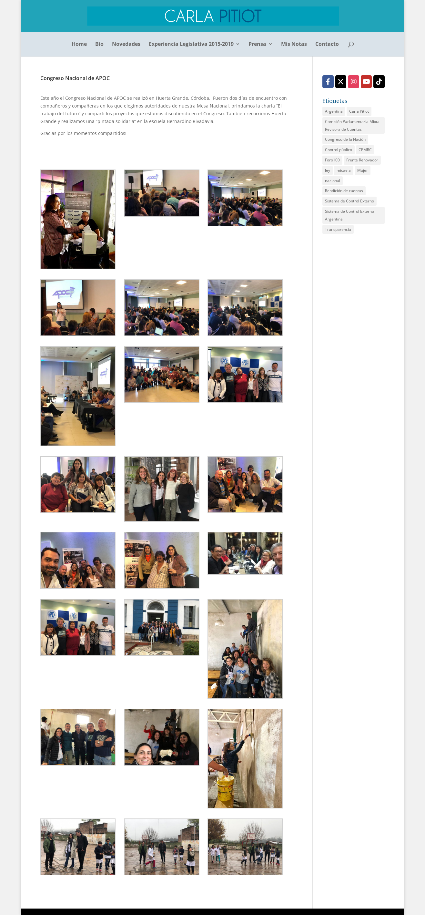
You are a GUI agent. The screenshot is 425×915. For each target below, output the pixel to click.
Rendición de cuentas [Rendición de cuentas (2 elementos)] (344, 190)
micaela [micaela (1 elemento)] (344, 170)
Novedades (126, 44)
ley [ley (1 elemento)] (327, 170)
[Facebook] (328, 81)
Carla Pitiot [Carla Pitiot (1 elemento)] (359, 111)
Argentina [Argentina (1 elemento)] (334, 111)
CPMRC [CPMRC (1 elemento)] (365, 149)
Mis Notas (294, 44)
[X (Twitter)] (341, 81)
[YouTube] (366, 81)
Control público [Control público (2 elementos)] (338, 149)
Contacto (327, 44)
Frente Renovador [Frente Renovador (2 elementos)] (362, 160)
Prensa (257, 44)
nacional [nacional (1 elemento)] (332, 180)
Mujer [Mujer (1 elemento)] (362, 170)
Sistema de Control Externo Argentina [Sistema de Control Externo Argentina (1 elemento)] (349, 215)
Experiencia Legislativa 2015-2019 (191, 44)
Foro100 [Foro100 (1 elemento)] (332, 160)
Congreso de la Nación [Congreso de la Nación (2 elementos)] (345, 139)
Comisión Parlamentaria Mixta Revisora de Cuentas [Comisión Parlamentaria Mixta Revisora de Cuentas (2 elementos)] (352, 125)
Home (79, 44)
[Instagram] (353, 81)
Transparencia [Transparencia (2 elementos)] (338, 229)
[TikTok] (379, 81)
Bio (99, 44)
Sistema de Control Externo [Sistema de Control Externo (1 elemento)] (349, 201)
